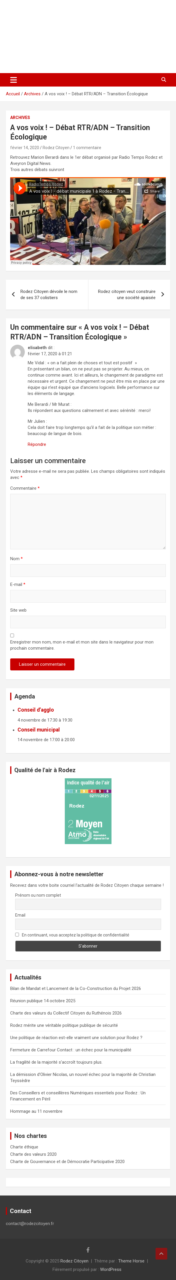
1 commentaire (87, 147)
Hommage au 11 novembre (36, 1111)
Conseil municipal (39, 730)
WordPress (110, 1269)
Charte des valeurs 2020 (33, 1154)
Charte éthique (24, 1147)
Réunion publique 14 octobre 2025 (42, 1000)
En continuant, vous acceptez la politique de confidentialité (72, 935)
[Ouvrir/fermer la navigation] (13, 80)
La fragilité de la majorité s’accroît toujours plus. (56, 1062)
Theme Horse (131, 1261)
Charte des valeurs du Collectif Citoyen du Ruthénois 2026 (66, 1013)
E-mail (17, 584)
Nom (16, 558)
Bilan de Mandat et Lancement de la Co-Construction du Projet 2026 (75, 988)
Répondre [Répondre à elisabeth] (37, 444)
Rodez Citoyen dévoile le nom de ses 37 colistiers (48, 294)
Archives (20, 117)
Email (20, 915)
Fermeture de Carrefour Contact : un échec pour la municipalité (70, 1050)
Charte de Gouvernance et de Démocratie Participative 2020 (67, 1161)
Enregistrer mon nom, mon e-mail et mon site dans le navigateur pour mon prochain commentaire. (82, 645)
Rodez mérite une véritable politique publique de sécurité (64, 1025)
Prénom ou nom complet (38, 895)
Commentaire (25, 488)
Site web (18, 610)
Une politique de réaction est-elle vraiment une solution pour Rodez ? (76, 1037)
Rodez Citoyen (56, 147)
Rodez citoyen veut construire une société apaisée (127, 294)
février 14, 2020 (24, 147)
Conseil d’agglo (36, 710)
